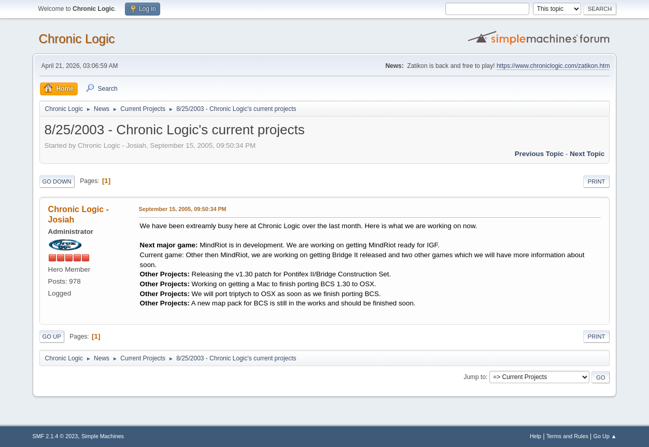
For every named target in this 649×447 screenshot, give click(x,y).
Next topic (587, 154)
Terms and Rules (567, 436)
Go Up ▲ (605, 436)
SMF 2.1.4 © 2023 (55, 436)
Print (596, 181)
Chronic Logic (77, 39)
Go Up (52, 336)
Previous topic (539, 154)
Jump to (474, 377)
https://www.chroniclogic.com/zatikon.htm (553, 65)
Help (535, 436)
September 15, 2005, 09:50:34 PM (183, 209)
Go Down (57, 181)
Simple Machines (102, 436)
